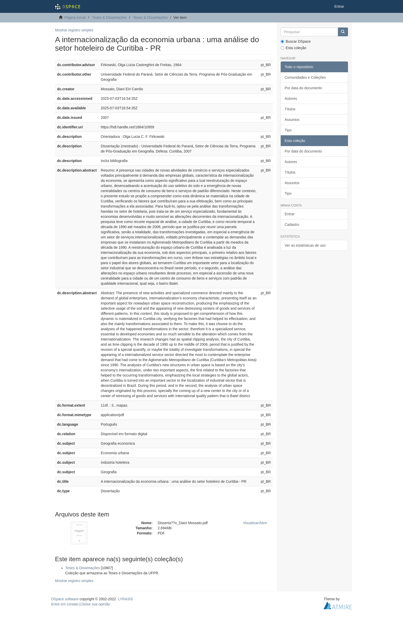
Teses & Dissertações (109, 17)
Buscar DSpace (296, 41)
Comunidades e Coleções (305, 77)
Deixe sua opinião (95, 604)
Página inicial (75, 17)
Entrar (290, 214)
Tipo (288, 130)
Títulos (290, 109)
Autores (291, 98)
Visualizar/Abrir (255, 523)
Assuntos (292, 120)
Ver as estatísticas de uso (305, 245)
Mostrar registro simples (74, 30)
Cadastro (292, 224)
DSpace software (65, 599)
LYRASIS (125, 599)
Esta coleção (293, 48)
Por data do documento (303, 88)
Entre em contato (65, 604)
